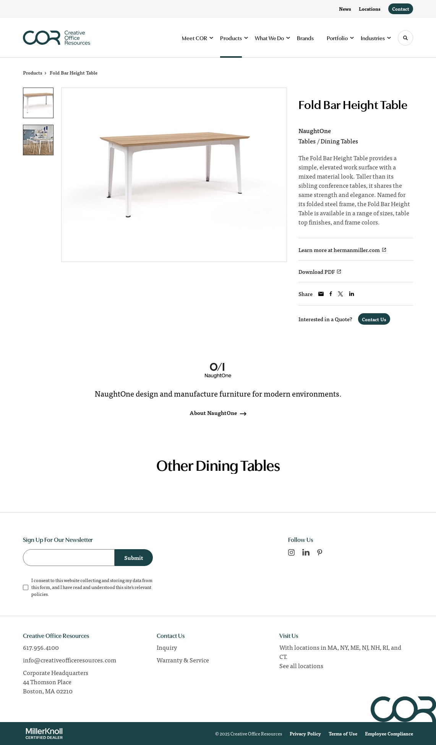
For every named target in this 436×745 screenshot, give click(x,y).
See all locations (301, 665)
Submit (133, 557)
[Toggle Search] (405, 38)
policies (39, 594)
